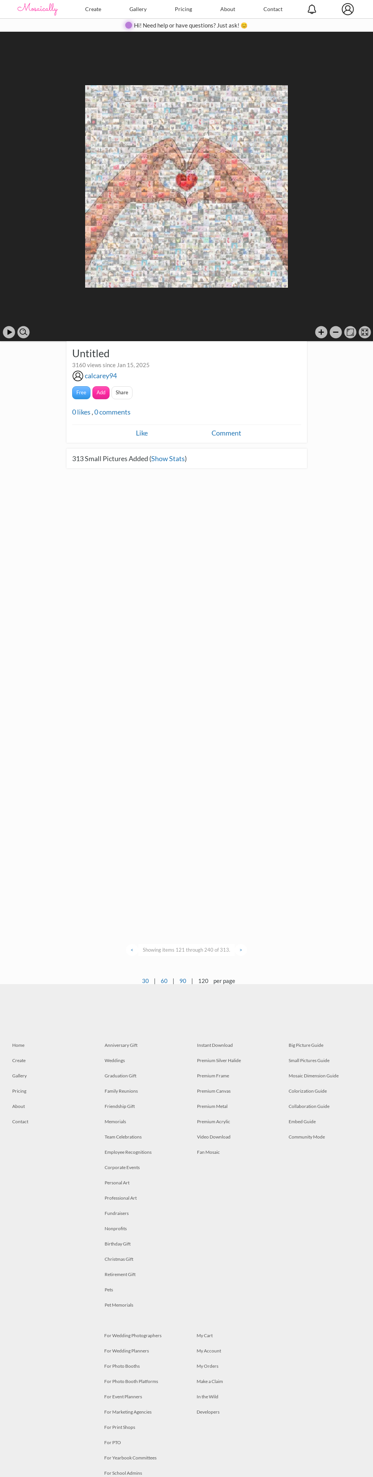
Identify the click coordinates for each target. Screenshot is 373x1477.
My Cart (205, 1335)
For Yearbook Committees (130, 1458)
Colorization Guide (308, 1091)
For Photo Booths (122, 1366)
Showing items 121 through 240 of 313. (186, 950)
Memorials (115, 1121)
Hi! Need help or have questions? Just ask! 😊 (191, 25)
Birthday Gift (118, 1244)
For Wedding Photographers (132, 1335)
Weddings (115, 1060)
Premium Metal (212, 1106)
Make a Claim (210, 1381)
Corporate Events (122, 1167)
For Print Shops (119, 1427)
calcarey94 (101, 375)
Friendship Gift (120, 1106)
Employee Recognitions (128, 1152)
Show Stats (168, 458)
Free (81, 392)
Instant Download (215, 1045)
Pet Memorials (119, 1305)
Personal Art (117, 1182)
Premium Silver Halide (219, 1060)
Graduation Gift (120, 1076)
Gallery (138, 9)
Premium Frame (213, 1076)
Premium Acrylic (213, 1121)
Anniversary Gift (121, 1045)
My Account (209, 1351)
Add (101, 392)
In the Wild (207, 1396)
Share (122, 392)
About (227, 9)
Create (93, 9)
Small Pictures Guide (309, 1060)
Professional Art (121, 1198)
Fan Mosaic (208, 1152)
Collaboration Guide (309, 1106)
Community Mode (307, 1137)
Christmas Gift (119, 1259)
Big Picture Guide (306, 1045)
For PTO (112, 1442)
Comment (226, 433)
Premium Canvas (214, 1091)
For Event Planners (123, 1396)
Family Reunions (121, 1091)
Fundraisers (117, 1213)
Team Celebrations (123, 1137)
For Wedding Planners (126, 1351)
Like (142, 433)
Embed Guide (302, 1121)
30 (145, 980)
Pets (109, 1289)
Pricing (183, 9)
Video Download (214, 1137)
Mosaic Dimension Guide (314, 1076)
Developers (208, 1412)
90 (182, 980)
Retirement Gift (120, 1274)
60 (164, 980)
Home (18, 1045)
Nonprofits (116, 1228)
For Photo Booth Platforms (131, 1381)
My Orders (207, 1366)
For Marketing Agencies (128, 1412)
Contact (273, 9)
